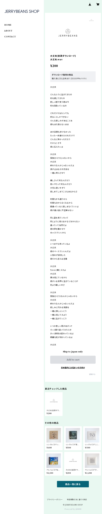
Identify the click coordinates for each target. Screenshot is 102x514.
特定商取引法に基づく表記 (77, 500)
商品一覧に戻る (73, 484)
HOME (8, 25)
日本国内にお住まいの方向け (73, 367)
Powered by (73, 509)
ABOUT (8, 31)
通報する (92, 374)
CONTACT (10, 36)
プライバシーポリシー (55, 500)
